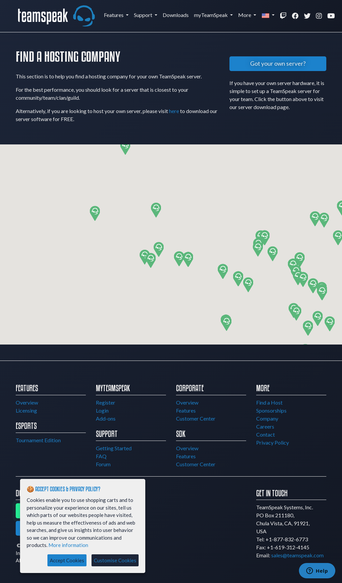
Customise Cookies (115, 560)
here (174, 111)
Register (105, 402)
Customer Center (195, 418)
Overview (27, 402)
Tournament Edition (38, 440)
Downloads (176, 15)
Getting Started (114, 448)
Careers (265, 426)
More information (68, 545)
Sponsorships (271, 410)
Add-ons (106, 418)
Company (267, 418)
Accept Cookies (67, 560)
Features (114, 15)
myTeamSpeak (211, 15)
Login (102, 410)
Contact (265, 434)
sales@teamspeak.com (297, 555)
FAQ (101, 456)
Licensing (26, 410)
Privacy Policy (272, 442)
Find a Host (269, 402)
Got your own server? (278, 63)
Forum (103, 464)
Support (143, 15)
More (245, 15)
